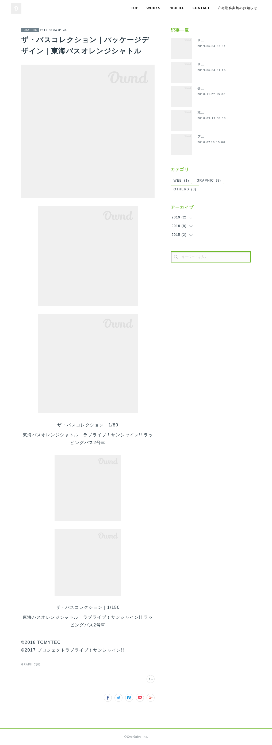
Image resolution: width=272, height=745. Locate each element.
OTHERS (185, 189)
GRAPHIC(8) (30, 664)
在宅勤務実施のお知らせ (237, 8)
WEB (181, 180)
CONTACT (201, 8)
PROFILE (176, 8)
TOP (135, 8)
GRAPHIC (29, 30)
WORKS (153, 8)
